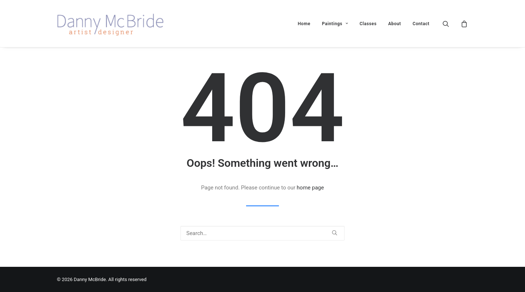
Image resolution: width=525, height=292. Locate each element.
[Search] (262, 233)
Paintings (335, 23)
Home (304, 23)
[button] (450, 23)
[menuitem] (304, 23)
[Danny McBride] (115, 23)
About (394, 23)
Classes (368, 23)
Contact (421, 23)
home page (310, 187)
